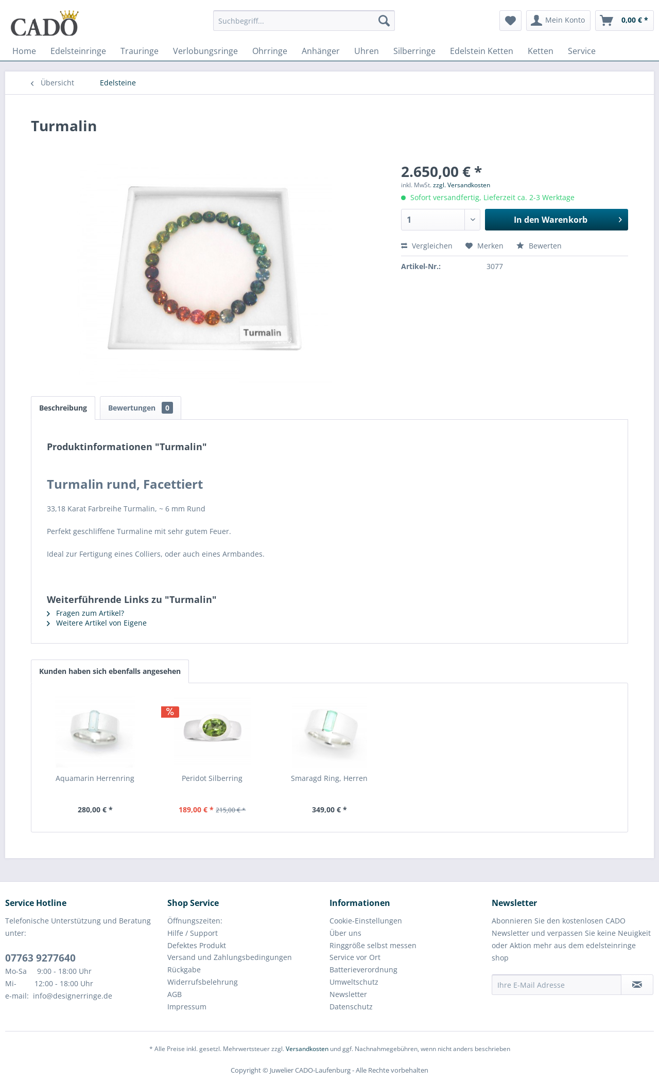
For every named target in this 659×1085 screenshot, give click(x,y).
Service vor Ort (355, 957)
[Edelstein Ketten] (482, 51)
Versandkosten (307, 1048)
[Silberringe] (414, 51)
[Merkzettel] (510, 20)
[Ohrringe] (269, 51)
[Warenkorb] (624, 20)
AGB (174, 994)
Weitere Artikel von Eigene (97, 623)
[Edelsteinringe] (78, 51)
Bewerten (539, 246)
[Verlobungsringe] (205, 51)
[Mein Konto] (558, 20)
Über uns (345, 933)
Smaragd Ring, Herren (329, 778)
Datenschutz (351, 1006)
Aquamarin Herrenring (95, 778)
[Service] (582, 51)
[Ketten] (541, 51)
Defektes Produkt (196, 945)
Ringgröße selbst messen (373, 945)
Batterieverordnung (363, 969)
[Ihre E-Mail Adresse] (556, 984)
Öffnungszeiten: (194, 921)
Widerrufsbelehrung (202, 982)
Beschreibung (63, 408)
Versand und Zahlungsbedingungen (229, 957)
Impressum (186, 1006)
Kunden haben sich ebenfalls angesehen (110, 671)
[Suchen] (384, 20)
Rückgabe (184, 969)
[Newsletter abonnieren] (637, 984)
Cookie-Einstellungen (366, 921)
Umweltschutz (354, 982)
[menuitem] (304, 25)
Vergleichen (427, 246)
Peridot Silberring (212, 778)
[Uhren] (366, 51)
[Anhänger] (320, 51)
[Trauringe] (139, 51)
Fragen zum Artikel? (85, 613)
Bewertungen (140, 408)
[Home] (24, 51)
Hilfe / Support (192, 933)
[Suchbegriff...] (304, 20)
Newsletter (348, 994)
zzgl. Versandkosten (461, 185)
